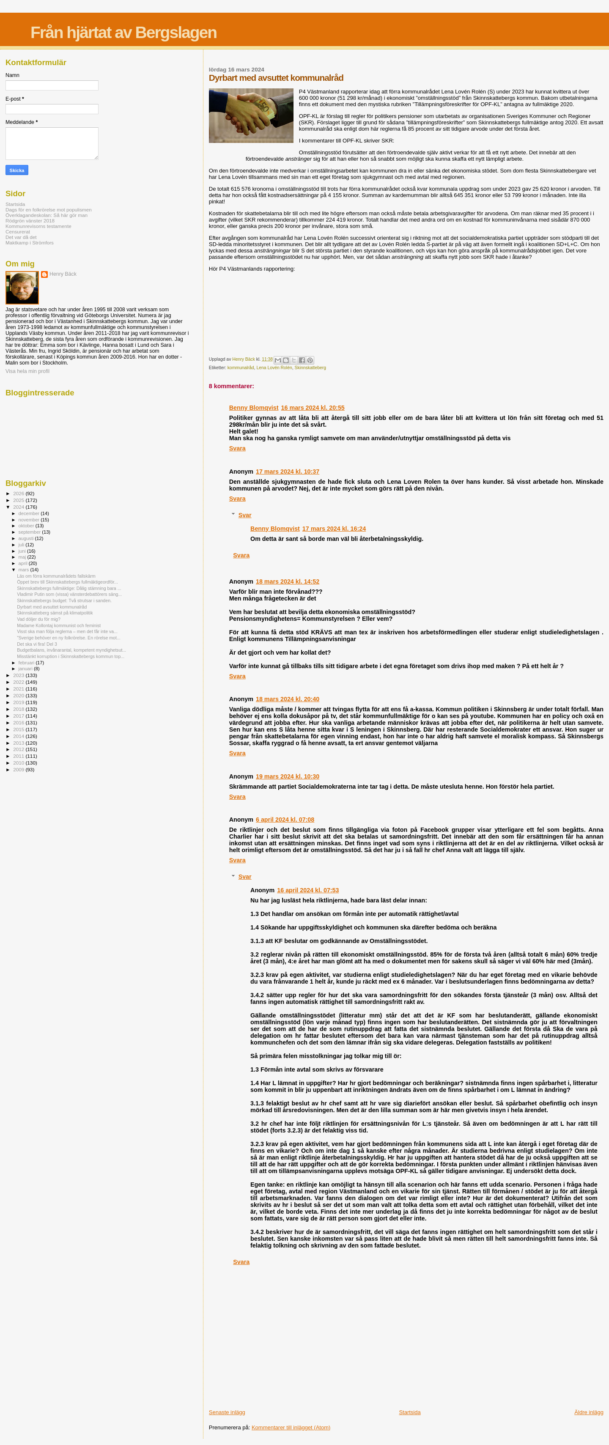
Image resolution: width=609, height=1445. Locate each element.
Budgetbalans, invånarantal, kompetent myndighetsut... (71, 650)
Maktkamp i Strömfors (29, 242)
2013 (19, 743)
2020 (19, 695)
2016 (19, 722)
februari (27, 662)
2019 (19, 702)
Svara (237, 448)
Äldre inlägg (589, 1412)
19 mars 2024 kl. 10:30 (287, 776)
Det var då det (21, 237)
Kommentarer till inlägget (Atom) (291, 1427)
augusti (27, 538)
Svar (245, 515)
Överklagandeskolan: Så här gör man (46, 215)
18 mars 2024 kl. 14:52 (287, 581)
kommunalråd (241, 367)
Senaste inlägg (227, 1412)
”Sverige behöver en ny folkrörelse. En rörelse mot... (69, 637)
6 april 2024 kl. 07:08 (285, 819)
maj (23, 556)
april (24, 563)
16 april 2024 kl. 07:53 (308, 890)
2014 (19, 736)
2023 (19, 675)
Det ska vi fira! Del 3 (37, 644)
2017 (19, 715)
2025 (19, 500)
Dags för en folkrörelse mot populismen (48, 209)
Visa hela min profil (27, 371)
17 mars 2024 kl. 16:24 (334, 528)
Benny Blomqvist (254, 407)
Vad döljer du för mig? (38, 619)
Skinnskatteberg (310, 367)
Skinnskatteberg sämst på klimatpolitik (55, 612)
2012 (19, 749)
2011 (19, 756)
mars (24, 569)
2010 (19, 762)
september (30, 532)
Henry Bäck (63, 274)
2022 (19, 682)
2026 (19, 493)
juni (23, 551)
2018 (19, 709)
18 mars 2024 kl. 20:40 (287, 699)
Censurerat (17, 231)
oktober (27, 525)
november (30, 519)
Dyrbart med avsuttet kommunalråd (52, 606)
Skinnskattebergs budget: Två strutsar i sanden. (64, 600)
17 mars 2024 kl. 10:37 (287, 471)
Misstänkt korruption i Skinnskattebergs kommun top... (70, 656)
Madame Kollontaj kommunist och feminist (59, 625)
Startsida (409, 1412)
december (30, 513)
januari (26, 668)
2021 (19, 688)
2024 (19, 507)
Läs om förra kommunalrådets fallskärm (56, 576)
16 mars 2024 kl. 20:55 (313, 407)
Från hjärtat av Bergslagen (123, 32)
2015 (19, 729)
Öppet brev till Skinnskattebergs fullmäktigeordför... (67, 581)
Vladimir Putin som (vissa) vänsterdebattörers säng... (69, 594)
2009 (19, 769)
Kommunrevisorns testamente (38, 226)
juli (22, 544)
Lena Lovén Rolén (274, 367)
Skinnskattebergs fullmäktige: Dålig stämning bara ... (69, 588)
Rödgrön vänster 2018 (30, 220)
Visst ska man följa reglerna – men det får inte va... (67, 631)
